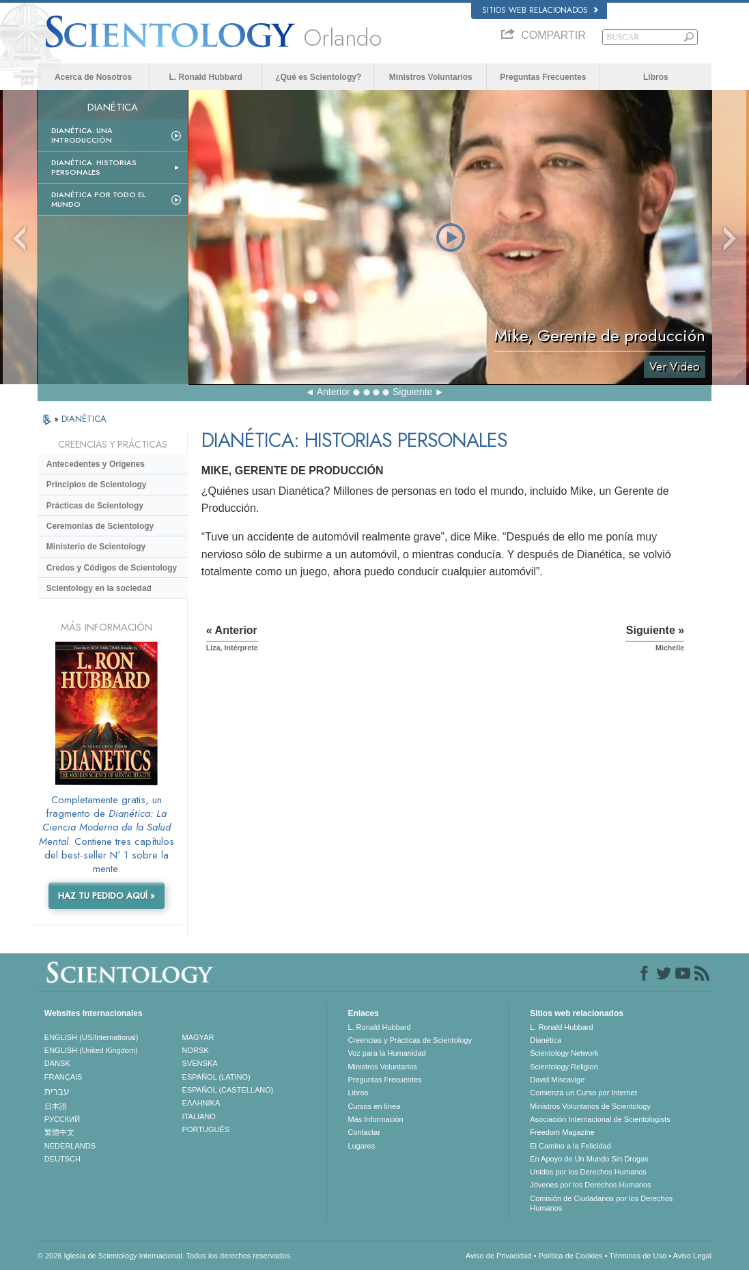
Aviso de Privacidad (498, 1256)
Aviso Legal (692, 1256)
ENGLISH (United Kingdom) (91, 1050)
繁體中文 (59, 1132)
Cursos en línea (374, 1106)
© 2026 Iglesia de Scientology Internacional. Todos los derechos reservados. (165, 1256)
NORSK (195, 1050)
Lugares (361, 1146)
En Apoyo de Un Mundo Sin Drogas (589, 1159)
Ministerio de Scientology (95, 546)
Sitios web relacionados (540, 10)
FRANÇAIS (63, 1077)
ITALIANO (199, 1116)
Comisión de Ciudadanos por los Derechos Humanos (601, 1203)
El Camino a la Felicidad (570, 1146)
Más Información (375, 1119)
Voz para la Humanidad (386, 1053)
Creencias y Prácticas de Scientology (410, 1040)
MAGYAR (198, 1037)
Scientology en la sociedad (99, 588)
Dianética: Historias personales (94, 167)
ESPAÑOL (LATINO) (216, 1077)
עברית (57, 1091)
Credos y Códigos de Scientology (111, 568)
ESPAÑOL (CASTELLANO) (228, 1090)
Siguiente (412, 391)
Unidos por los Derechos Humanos (588, 1172)
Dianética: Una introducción (82, 135)
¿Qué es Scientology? (318, 77)
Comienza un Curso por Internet (583, 1092)
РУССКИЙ (62, 1119)
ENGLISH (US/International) (91, 1037)
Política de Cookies (570, 1256)
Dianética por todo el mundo (98, 199)
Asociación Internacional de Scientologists (600, 1119)
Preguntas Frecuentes (543, 77)
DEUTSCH (62, 1159)
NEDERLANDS (70, 1146)
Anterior (333, 391)
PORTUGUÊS (205, 1129)
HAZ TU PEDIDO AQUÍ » (106, 895)
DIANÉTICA (84, 418)
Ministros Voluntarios (430, 77)
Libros (655, 77)
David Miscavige (557, 1080)
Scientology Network (564, 1053)
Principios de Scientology (96, 484)
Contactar (364, 1132)
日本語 (55, 1106)
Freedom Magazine (562, 1132)
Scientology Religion (564, 1067)
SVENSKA (200, 1063)
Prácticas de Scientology (94, 505)
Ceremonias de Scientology (100, 526)
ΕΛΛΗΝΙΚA (201, 1103)
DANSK (57, 1063)
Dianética (545, 1040)
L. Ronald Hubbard (205, 77)
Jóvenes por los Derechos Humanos (590, 1185)
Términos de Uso (637, 1256)
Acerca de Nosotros (93, 77)
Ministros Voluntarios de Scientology (590, 1106)
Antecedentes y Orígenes (95, 464)
